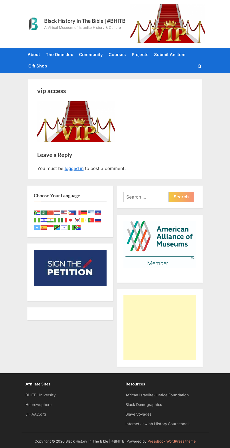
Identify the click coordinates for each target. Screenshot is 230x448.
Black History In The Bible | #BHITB (85, 21)
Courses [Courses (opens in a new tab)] (117, 54)
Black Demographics (144, 404)
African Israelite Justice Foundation (157, 395)
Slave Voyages (139, 414)
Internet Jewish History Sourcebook (158, 424)
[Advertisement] (159, 327)
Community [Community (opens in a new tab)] (91, 54)
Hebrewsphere (38, 404)
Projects (140, 54)
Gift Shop (37, 66)
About (34, 54)
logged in (74, 168)
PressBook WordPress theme (172, 441)
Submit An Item (170, 54)
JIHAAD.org (35, 414)
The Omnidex (59, 54)
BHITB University (40, 395)
